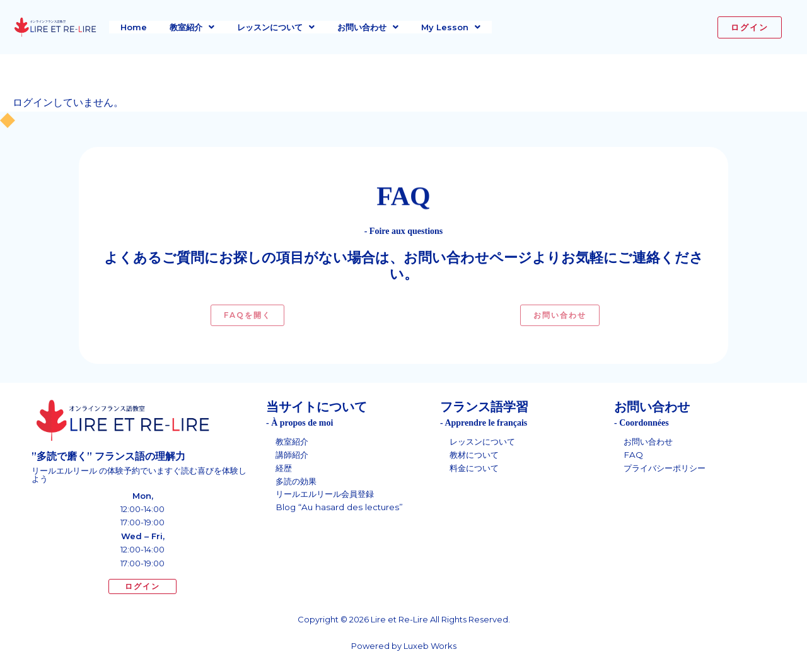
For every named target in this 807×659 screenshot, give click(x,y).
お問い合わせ (367, 27)
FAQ (634, 455)
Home (133, 27)
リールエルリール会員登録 (328, 497)
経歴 (284, 469)
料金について (476, 469)
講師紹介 (293, 455)
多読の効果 (298, 483)
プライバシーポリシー (668, 469)
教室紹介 (192, 27)
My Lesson (450, 27)
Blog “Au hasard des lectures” (342, 510)
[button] (192, 27)
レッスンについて (276, 27)
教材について (476, 455)
